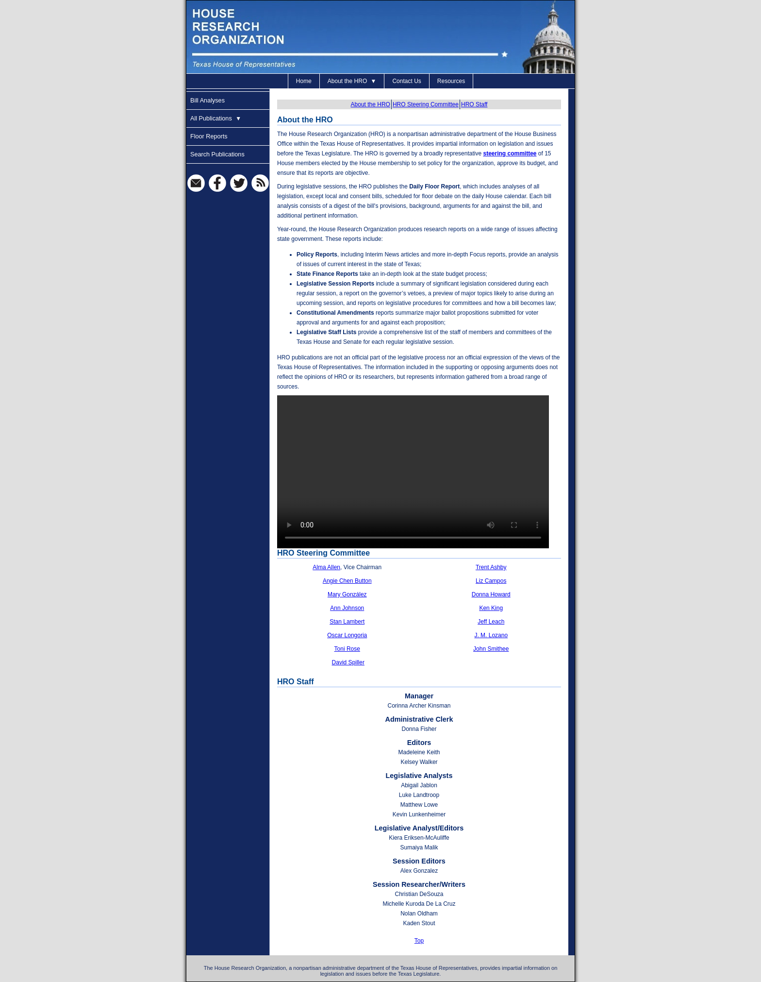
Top (419, 940)
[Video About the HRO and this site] (413, 471)
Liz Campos (491, 580)
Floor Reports (209, 136)
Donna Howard (491, 594)
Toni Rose (347, 648)
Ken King (491, 608)
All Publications (215, 118)
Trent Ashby (491, 567)
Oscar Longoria (347, 635)
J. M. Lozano (491, 635)
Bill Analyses (207, 100)
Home (304, 81)
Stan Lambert (347, 621)
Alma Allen (326, 567)
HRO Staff (474, 104)
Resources (451, 81)
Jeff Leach (491, 621)
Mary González (347, 594)
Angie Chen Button (347, 580)
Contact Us (406, 81)
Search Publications (217, 154)
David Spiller (348, 662)
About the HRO (352, 81)
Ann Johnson (347, 608)
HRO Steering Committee (426, 104)
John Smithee (491, 648)
